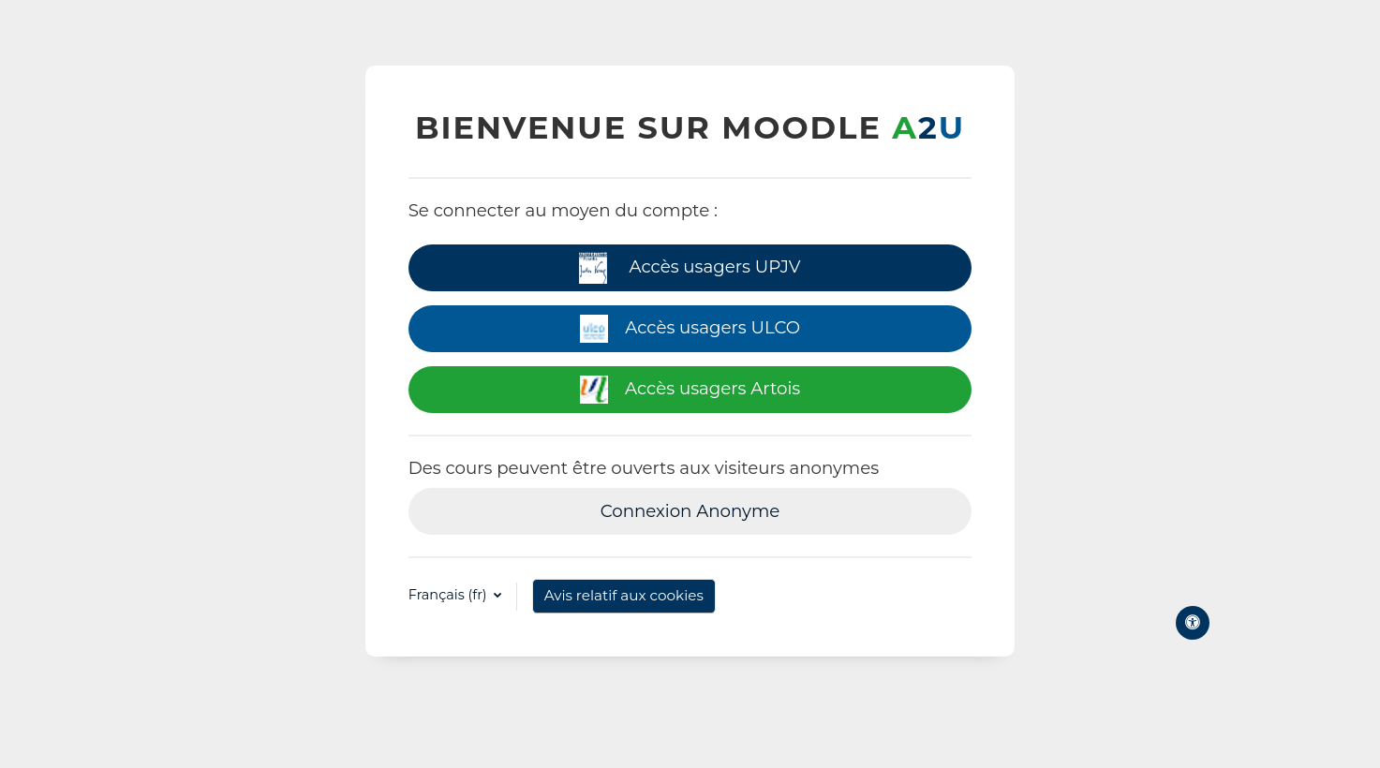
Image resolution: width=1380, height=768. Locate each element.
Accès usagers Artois (690, 390)
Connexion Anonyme (690, 511)
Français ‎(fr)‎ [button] (449, 594)
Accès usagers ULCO (690, 329)
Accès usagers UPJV (689, 268)
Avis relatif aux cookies (624, 595)
